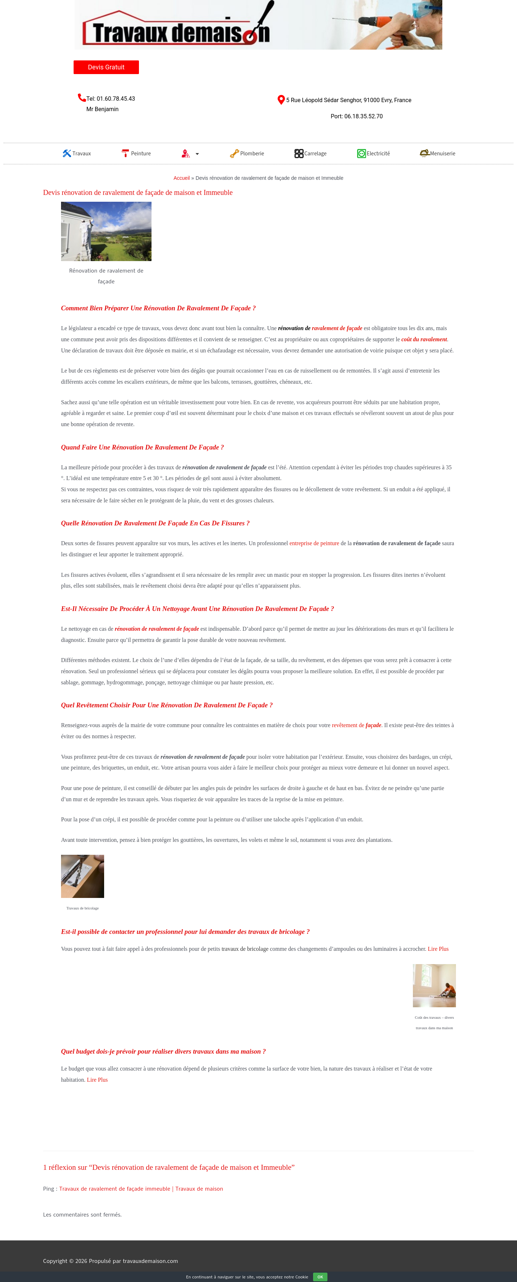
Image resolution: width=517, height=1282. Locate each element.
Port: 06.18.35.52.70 (357, 116)
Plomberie (246, 153)
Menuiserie (437, 153)
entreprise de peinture (314, 543)
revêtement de (356, 725)
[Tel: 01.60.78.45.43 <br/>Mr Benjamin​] (82, 97)
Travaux (76, 153)
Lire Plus (438, 949)
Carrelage (310, 153)
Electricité (373, 153)
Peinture (135, 153)
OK (320, 1277)
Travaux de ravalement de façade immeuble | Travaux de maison (141, 1189)
